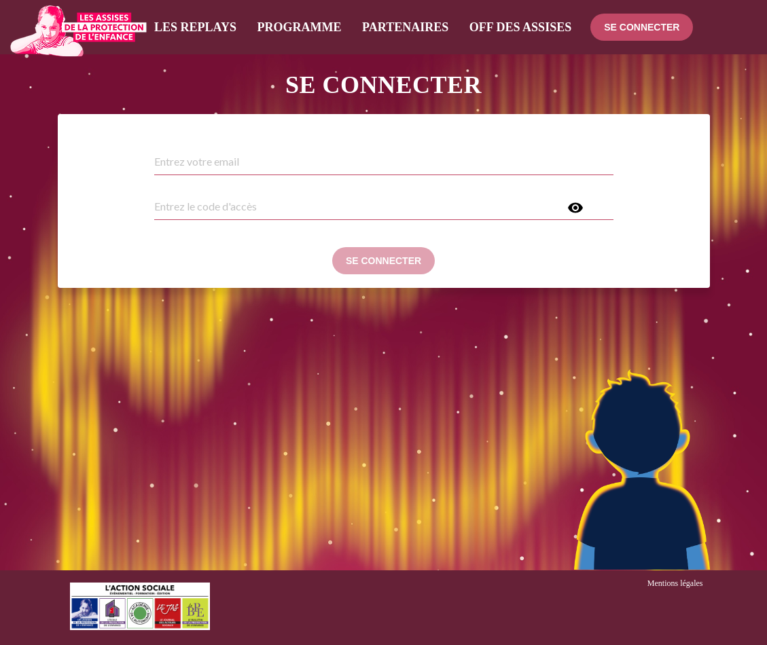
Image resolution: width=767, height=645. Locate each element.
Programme (299, 27)
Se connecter (641, 27)
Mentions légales (675, 583)
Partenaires (405, 27)
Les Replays (195, 27)
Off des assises (520, 27)
